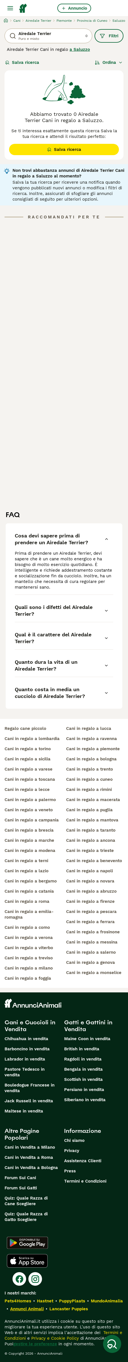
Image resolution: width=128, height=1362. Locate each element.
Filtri (109, 36)
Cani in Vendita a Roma (29, 1157)
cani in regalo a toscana (30, 779)
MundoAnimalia (107, 1301)
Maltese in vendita (24, 1111)
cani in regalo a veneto (29, 809)
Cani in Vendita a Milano (30, 1147)
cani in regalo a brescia (29, 830)
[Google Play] (27, 1243)
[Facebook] (19, 1279)
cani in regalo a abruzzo (91, 891)
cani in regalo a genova (90, 962)
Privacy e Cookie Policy (54, 1338)
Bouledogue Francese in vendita (29, 1088)
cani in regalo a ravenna (91, 738)
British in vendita (81, 1048)
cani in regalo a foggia (28, 978)
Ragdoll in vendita (83, 1059)
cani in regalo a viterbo (29, 947)
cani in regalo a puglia (89, 809)
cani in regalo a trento (89, 769)
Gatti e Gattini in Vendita (88, 1026)
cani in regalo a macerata (93, 799)
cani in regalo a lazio (27, 870)
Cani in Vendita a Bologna (31, 1167)
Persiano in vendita (84, 1089)
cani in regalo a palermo (30, 799)
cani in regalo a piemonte (93, 748)
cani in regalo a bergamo (31, 881)
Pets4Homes (18, 1301)
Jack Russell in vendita (29, 1100)
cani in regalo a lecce (27, 789)
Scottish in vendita (83, 1079)
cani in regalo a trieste (90, 850)
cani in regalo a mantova (92, 820)
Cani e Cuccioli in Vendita (30, 1026)
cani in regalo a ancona (90, 840)
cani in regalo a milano (29, 968)
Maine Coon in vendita (87, 1038)
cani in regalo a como (27, 927)
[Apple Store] (27, 1261)
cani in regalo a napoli (89, 870)
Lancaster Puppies (68, 1308)
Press (70, 1171)
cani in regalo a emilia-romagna (29, 914)
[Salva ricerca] (112, 1344)
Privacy (71, 1150)
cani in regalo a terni (26, 860)
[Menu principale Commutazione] (10, 8)
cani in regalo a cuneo (89, 779)
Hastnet (45, 1301)
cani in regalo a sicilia (28, 759)
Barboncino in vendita (27, 1048)
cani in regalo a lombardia (32, 738)
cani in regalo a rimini (89, 789)
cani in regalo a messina (91, 942)
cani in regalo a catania (29, 891)
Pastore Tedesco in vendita (25, 1072)
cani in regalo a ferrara (90, 921)
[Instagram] (35, 1279)
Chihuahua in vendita (26, 1038)
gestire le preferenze (35, 1343)
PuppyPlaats (72, 1301)
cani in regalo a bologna (91, 759)
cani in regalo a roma (27, 901)
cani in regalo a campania (32, 820)
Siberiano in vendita (85, 1099)
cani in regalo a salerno (91, 952)
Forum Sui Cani (20, 1177)
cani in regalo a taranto (91, 830)
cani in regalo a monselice (93, 972)
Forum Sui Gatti (21, 1187)
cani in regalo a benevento (94, 860)
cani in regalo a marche (29, 840)
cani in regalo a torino (28, 748)
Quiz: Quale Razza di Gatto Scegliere (26, 1216)
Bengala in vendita (83, 1069)
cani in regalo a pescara (91, 911)
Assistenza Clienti (82, 1160)
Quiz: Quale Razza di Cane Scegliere (26, 1201)
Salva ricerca (22, 62)
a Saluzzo (80, 49)
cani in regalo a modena (30, 850)
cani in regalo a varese (29, 769)
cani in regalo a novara (90, 881)
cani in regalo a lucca (88, 728)
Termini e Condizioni (85, 1181)
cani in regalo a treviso (29, 957)
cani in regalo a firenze (90, 901)
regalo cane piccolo (25, 728)
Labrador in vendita (25, 1059)
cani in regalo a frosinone (93, 931)
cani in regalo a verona (29, 937)
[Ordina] (108, 62)
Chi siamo (74, 1140)
